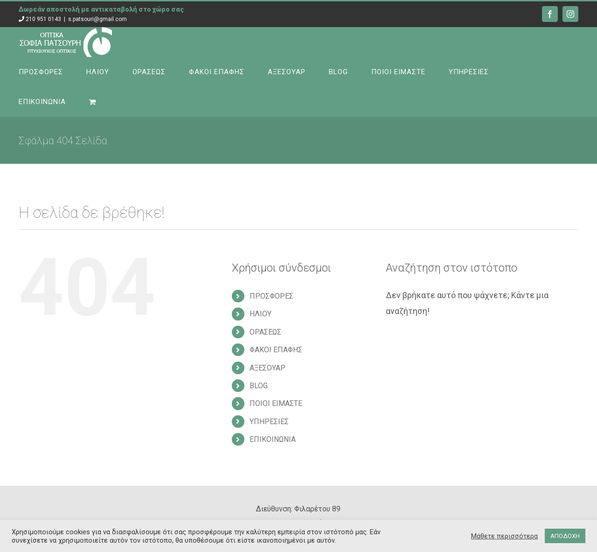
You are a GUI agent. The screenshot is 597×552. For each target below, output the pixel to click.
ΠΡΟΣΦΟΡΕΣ (271, 296)
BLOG (259, 385)
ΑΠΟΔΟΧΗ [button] (565, 535)
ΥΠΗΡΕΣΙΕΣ (269, 421)
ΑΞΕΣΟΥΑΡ (267, 367)
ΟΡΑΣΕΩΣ (265, 332)
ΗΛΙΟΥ (260, 313)
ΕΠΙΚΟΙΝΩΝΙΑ (273, 439)
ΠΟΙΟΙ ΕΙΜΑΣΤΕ (276, 403)
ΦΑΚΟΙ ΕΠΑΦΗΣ (276, 349)
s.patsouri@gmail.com (97, 19)
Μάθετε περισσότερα (504, 536)
